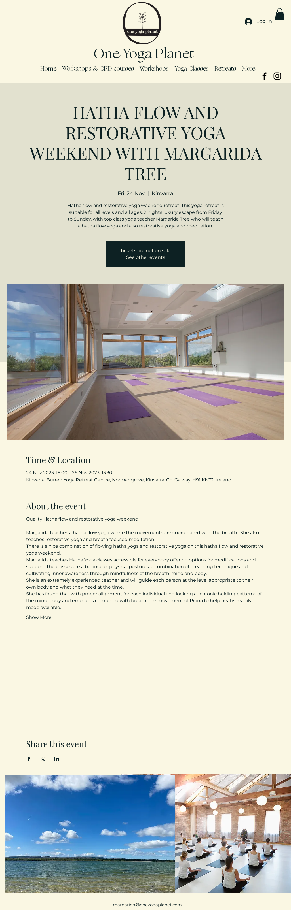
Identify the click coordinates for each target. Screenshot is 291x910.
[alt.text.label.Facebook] (264, 76)
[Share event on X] (42, 759)
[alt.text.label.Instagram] (277, 76)
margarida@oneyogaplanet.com (147, 904)
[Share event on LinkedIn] (56, 759)
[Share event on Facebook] (28, 759)
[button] (279, 14)
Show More (39, 617)
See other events (145, 257)
